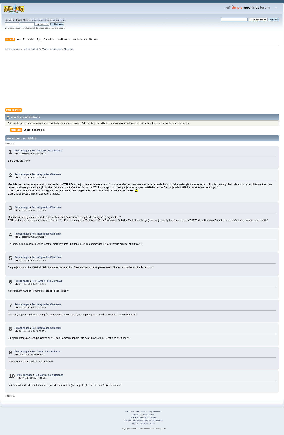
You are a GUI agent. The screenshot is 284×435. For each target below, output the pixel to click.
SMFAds (136, 414)
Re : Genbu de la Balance (46, 351)
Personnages (21, 150)
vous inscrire (59, 20)
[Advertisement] (119, 80)
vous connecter (39, 20)
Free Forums (148, 414)
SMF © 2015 (141, 412)
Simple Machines (155, 412)
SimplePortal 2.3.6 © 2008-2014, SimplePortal (143, 420)
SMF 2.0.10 (129, 412)
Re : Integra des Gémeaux (46, 174)
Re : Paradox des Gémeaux (47, 150)
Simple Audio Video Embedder (143, 417)
